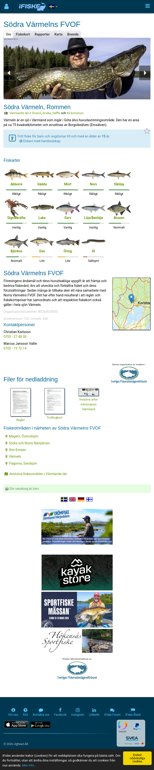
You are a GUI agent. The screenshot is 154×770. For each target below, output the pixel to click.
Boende (73, 34)
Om (8, 34)
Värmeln (13, 456)
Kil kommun (75, 113)
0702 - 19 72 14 (15, 348)
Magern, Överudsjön (21, 436)
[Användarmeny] (6, 6)
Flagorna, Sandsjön (21, 463)
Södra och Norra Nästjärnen (27, 443)
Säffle (56, 113)
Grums (36, 113)
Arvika (46, 113)
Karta (58, 34)
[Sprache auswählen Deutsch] (81, 499)
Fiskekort (23, 34)
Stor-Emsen (15, 450)
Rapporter (42, 34)
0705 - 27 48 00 (15, 337)
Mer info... (29, 765)
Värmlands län (19, 113)
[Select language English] (72, 499)
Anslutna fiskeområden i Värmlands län (36, 474)
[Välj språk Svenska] (64, 499)
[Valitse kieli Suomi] (90, 499)
